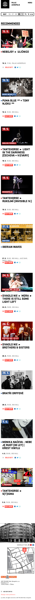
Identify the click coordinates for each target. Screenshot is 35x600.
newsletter (22, 545)
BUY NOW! (9, 116)
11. (26, 14)
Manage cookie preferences (8, 594)
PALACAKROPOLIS (15, 4)
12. (29, 14)
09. (19, 14)
